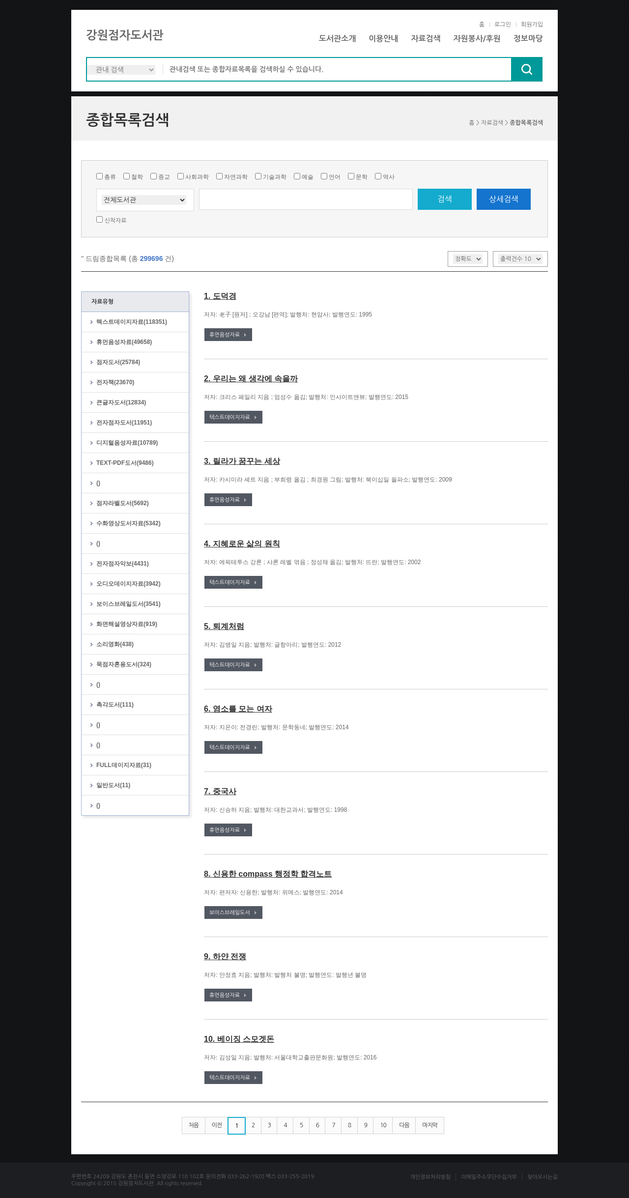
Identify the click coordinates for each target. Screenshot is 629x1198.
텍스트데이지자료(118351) (131, 321)
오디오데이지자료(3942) (128, 583)
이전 (217, 1125)
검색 (444, 199)
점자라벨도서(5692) (122, 503)
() (98, 483)
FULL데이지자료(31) (123, 765)
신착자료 (115, 221)
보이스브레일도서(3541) (128, 603)
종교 (164, 176)
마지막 (429, 1125)
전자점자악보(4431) (122, 563)
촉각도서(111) (115, 704)
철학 (137, 176)
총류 (110, 176)
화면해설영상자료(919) (126, 624)
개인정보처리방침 (430, 1177)
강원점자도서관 (125, 35)
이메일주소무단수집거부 (489, 1177)
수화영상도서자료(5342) (128, 523)
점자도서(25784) (118, 362)
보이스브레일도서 (229, 912)
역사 (389, 176)
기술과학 (274, 176)
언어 (335, 176)
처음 (194, 1125)
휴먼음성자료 (224, 335)
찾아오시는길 (542, 1177)
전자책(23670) (115, 382)
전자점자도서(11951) (124, 422)
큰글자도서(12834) (121, 402)
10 (383, 1125)
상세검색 (503, 199)
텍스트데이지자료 (229, 417)
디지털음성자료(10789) (127, 442)
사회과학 (197, 176)
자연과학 (236, 176)
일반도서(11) (113, 785)
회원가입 (532, 25)
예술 (308, 176)
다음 (404, 1125)
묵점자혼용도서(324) (123, 664)
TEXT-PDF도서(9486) (125, 462)
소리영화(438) (115, 644)
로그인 (502, 25)
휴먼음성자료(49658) (124, 342)
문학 (362, 176)
